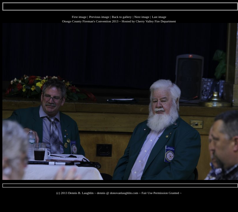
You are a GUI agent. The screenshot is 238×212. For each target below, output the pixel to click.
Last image (159, 17)
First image (79, 17)
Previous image (99, 17)
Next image (141, 17)
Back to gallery (122, 17)
